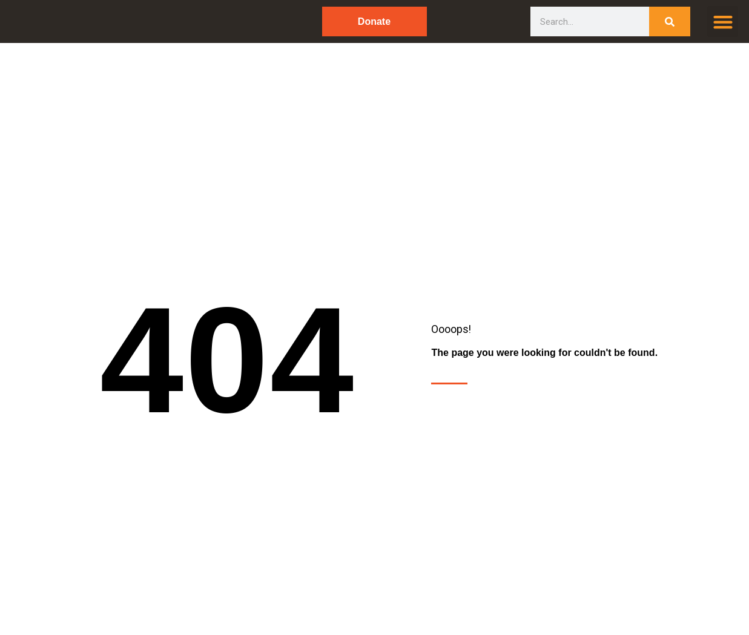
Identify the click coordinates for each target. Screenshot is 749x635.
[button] (722, 21)
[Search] (670, 21)
